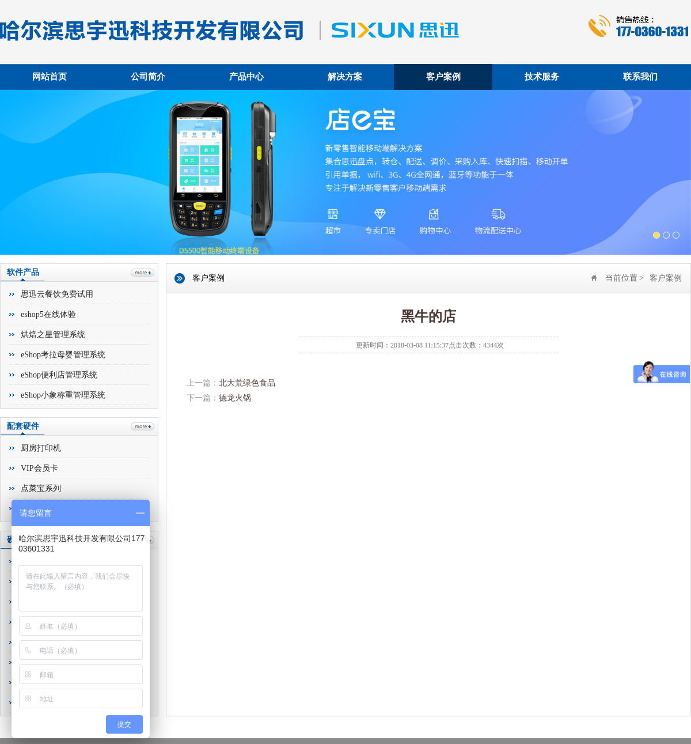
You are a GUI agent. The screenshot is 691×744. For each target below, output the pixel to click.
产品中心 (246, 76)
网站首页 (49, 76)
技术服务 (542, 76)
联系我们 (640, 76)
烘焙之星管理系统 (53, 334)
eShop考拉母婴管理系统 (63, 354)
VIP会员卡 (39, 468)
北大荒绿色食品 (247, 383)
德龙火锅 (235, 398)
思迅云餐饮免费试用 (57, 294)
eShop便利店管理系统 (59, 375)
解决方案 (345, 76)
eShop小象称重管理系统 (63, 395)
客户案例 (443, 76)
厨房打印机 (41, 448)
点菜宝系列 (41, 488)
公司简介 (148, 76)
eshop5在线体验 (48, 314)
